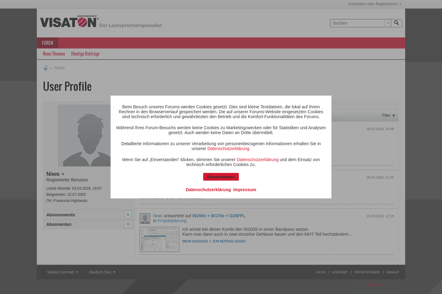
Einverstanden (221, 177)
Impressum (244, 189)
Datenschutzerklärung (228, 148)
